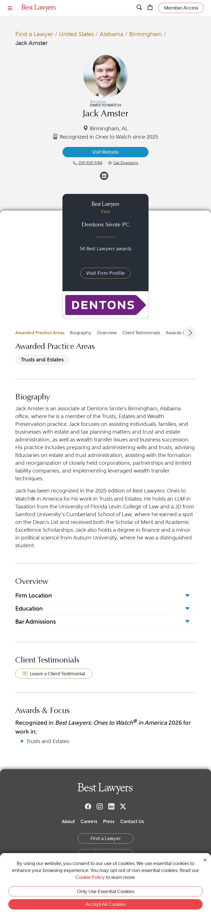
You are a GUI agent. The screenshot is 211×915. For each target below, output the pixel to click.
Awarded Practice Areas (39, 332)
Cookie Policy (90, 877)
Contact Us (132, 821)
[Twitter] (123, 806)
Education (29, 608)
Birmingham (145, 34)
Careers (89, 821)
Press (109, 821)
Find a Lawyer (34, 34)
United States (76, 34)
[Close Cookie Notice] (205, 859)
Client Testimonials (141, 332)
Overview (107, 332)
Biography (80, 332)
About (68, 821)
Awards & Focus (182, 332)
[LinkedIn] (111, 806)
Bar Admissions (35, 621)
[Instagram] (100, 806)
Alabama (111, 34)
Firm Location (33, 595)
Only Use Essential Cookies (105, 891)
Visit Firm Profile (105, 273)
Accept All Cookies (106, 904)
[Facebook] (88, 806)
